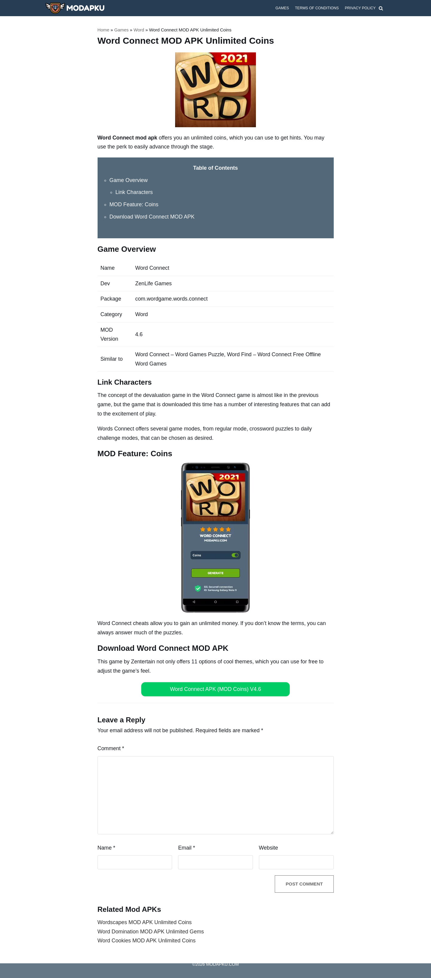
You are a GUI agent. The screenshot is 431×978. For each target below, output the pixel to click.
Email (186, 847)
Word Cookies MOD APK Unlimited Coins (147, 941)
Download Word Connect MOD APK (152, 216)
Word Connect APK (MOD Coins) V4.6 (216, 689)
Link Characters (134, 192)
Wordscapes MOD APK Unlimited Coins (145, 922)
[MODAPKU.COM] (75, 8)
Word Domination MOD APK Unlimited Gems (151, 931)
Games (282, 8)
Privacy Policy (360, 8)
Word (139, 29)
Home (104, 29)
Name (107, 847)
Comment (111, 748)
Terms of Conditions (317, 8)
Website (268, 847)
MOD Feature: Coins (134, 204)
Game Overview (129, 180)
